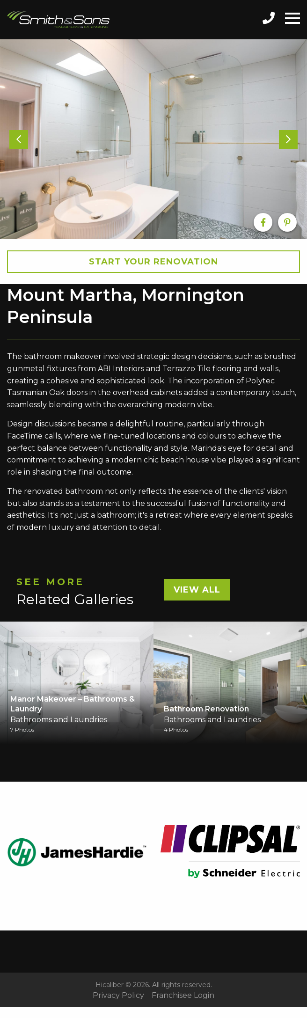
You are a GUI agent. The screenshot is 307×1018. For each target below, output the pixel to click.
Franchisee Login (183, 995)
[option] (153, 139)
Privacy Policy (118, 995)
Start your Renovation (153, 261)
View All (197, 590)
